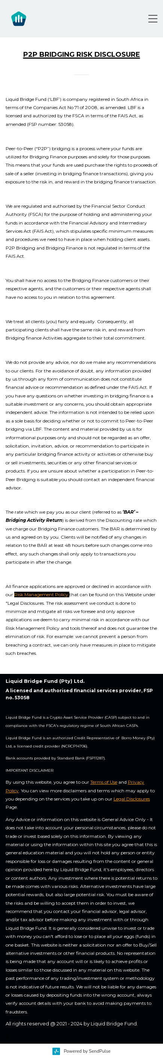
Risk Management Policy (41, 594)
